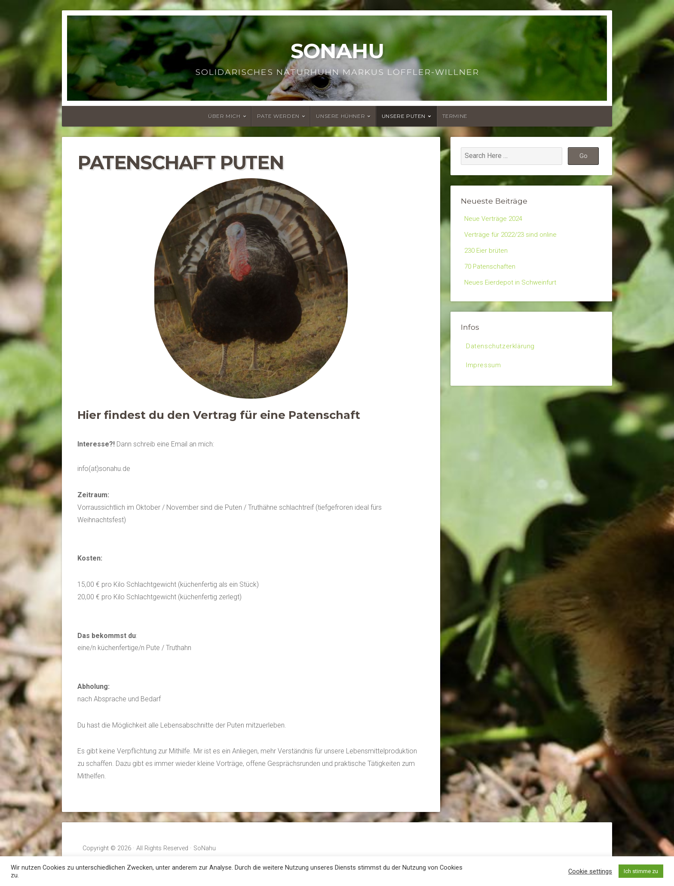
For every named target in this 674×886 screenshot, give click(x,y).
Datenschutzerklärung (501, 351)
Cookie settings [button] (590, 871)
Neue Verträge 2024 (494, 219)
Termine (455, 116)
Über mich (224, 116)
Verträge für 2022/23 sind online (512, 236)
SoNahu (337, 50)
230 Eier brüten (486, 252)
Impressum (484, 371)
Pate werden (278, 116)
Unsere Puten (404, 116)
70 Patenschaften (491, 269)
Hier (89, 414)
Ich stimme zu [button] (641, 871)
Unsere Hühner (340, 116)
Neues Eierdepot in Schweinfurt (511, 286)
